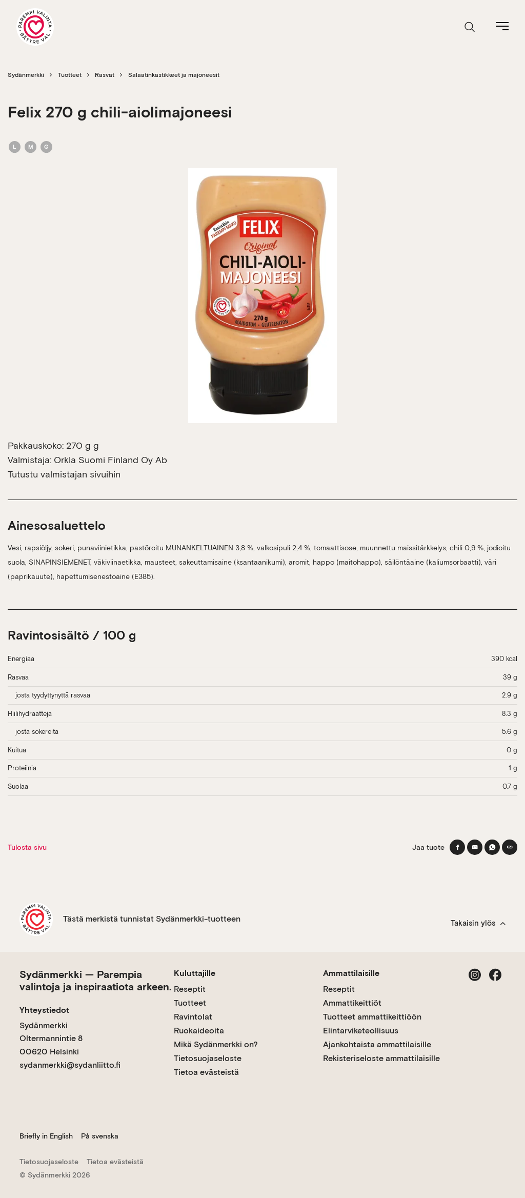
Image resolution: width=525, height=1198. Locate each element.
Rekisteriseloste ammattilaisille (381, 1058)
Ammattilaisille (351, 973)
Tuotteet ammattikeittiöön (372, 1017)
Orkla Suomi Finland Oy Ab (110, 459)
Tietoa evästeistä (206, 1072)
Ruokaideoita (199, 1030)
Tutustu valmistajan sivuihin (64, 474)
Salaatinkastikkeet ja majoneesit (173, 74)
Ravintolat (193, 1017)
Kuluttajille (194, 973)
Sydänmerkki (26, 74)
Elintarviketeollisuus (360, 1030)
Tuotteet (70, 74)
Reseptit (190, 989)
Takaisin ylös (478, 923)
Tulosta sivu (27, 847)
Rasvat (104, 74)
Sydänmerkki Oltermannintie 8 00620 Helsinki (51, 1038)
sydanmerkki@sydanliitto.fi (69, 1065)
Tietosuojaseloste (207, 1058)
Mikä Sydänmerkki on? (216, 1044)
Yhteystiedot (44, 1010)
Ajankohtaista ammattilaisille (377, 1044)
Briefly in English (46, 1136)
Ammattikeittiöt (352, 1003)
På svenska (99, 1136)
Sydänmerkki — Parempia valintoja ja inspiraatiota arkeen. (95, 980)
